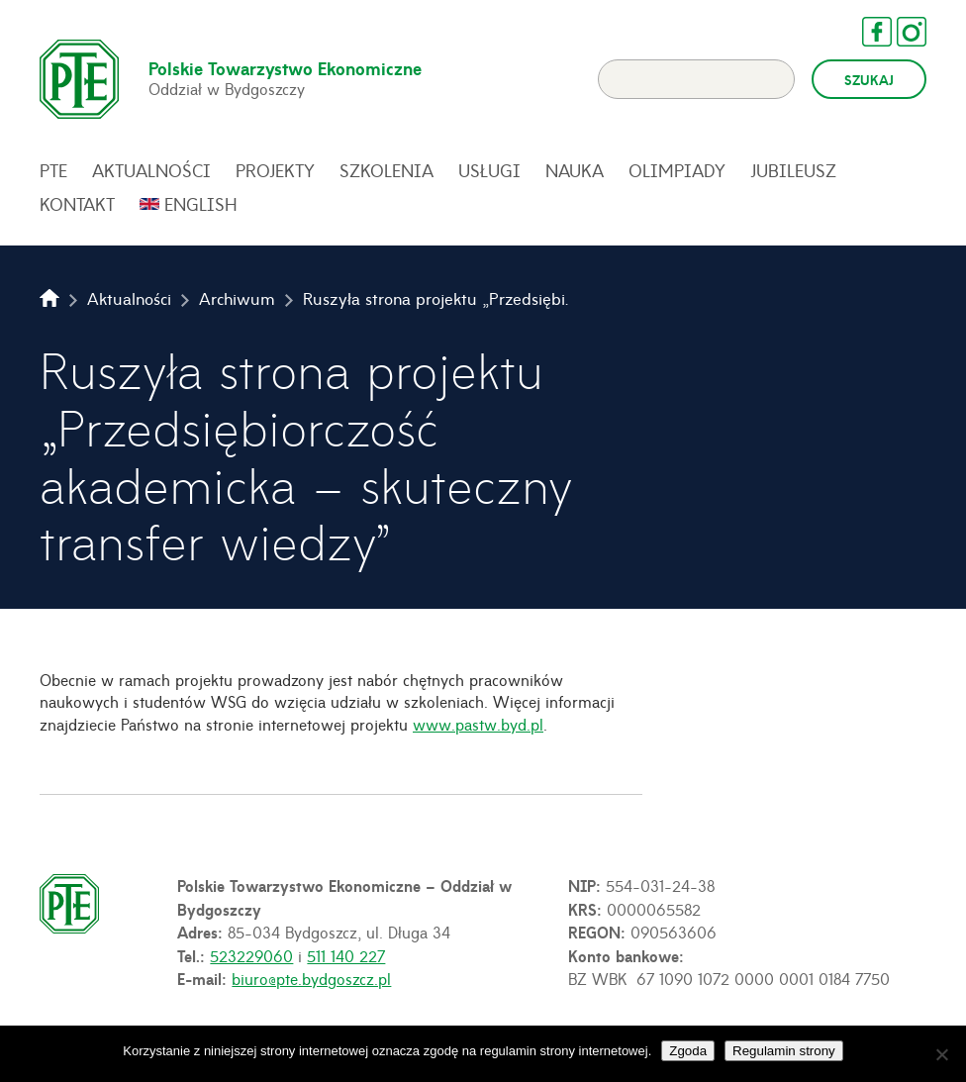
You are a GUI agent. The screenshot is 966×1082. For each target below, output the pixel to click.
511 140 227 (346, 955)
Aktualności (151, 170)
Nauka (574, 170)
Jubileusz (793, 170)
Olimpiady (676, 170)
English (201, 204)
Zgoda (688, 1050)
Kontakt (77, 204)
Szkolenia (386, 170)
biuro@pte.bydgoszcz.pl (311, 978)
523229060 (251, 955)
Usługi (489, 170)
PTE (53, 170)
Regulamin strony (783, 1050)
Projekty (275, 170)
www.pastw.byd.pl (478, 724)
